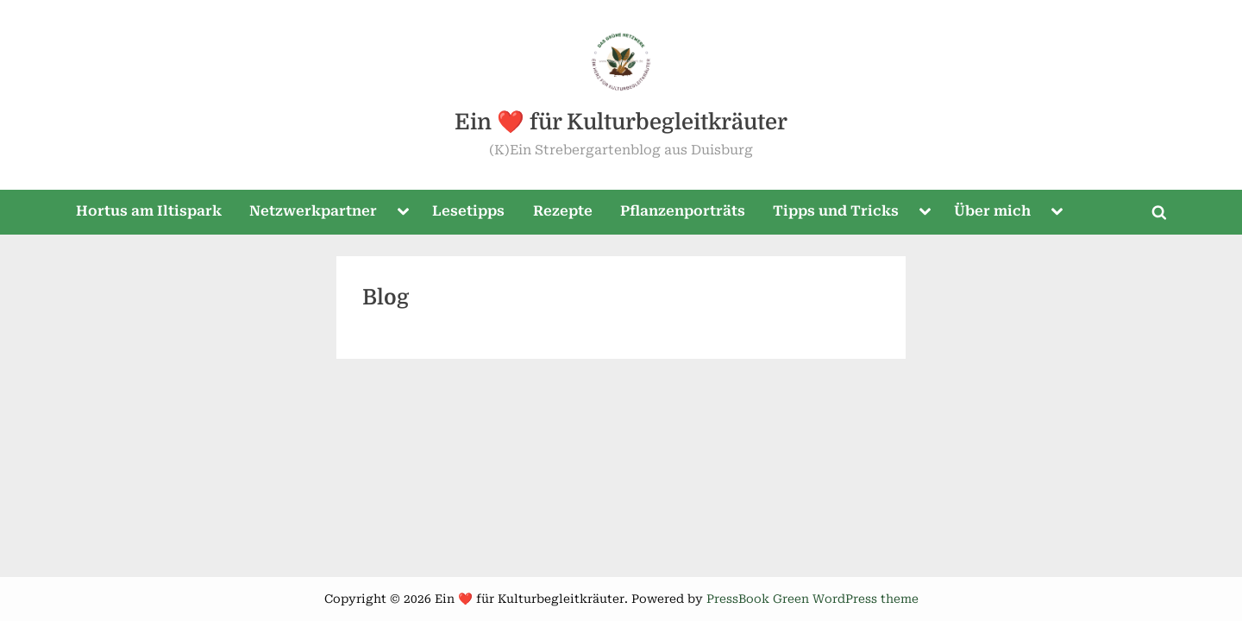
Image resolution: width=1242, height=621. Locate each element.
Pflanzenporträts (682, 211)
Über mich (992, 211)
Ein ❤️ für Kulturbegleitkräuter (621, 122)
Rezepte (563, 211)
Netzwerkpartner (313, 211)
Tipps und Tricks (836, 211)
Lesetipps (468, 211)
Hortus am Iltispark (149, 211)
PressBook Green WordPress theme (812, 598)
